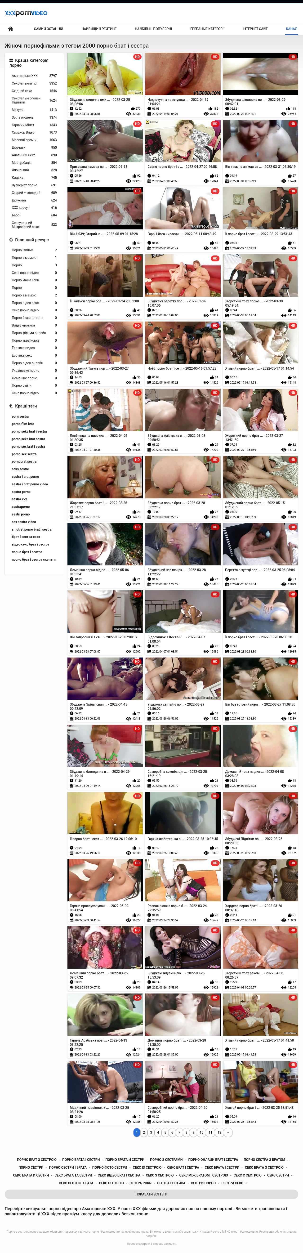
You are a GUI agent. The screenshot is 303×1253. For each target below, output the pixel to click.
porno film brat (23, 424)
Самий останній (48, 29)
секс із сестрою (147, 1167)
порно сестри (30, 1167)
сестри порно (203, 1183)
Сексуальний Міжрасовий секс (34, 225)
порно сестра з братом (264, 1160)
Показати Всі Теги (151, 1194)
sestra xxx (19, 499)
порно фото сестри (109, 1167)
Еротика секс (34, 356)
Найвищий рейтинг (98, 29)
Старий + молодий (34, 193)
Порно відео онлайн (34, 363)
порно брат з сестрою (37, 1160)
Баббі (34, 215)
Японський (34, 170)
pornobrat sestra (24, 461)
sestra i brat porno (25, 477)
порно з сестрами (166, 1160)
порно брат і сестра (27, 552)
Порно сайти (34, 386)
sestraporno (21, 507)
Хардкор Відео (34, 132)
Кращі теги (26, 405)
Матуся (34, 110)
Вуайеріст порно (34, 185)
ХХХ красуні (34, 208)
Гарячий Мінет (34, 125)
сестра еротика (171, 1183)
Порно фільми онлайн (34, 333)
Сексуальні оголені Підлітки (34, 100)
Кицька (34, 178)
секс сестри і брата (76, 1183)
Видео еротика (34, 325)
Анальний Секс (34, 155)
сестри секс (232, 1183)
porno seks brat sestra (28, 439)
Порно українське (34, 341)
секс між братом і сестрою (203, 1175)
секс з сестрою (160, 1175)
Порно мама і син (34, 280)
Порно (34, 265)
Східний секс (34, 91)
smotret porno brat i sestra (32, 529)
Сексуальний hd (34, 83)
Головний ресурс (32, 239)
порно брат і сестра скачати (34, 559)
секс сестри (278, 1175)
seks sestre (20, 469)
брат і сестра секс (26, 537)
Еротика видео (34, 348)
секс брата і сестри (222, 1167)
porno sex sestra (24, 454)
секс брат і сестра (183, 1167)
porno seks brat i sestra (29, 431)
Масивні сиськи (34, 140)
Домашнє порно (34, 378)
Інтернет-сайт (255, 29)
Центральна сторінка (11, 29)
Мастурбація (34, 163)
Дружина (34, 200)
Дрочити (34, 148)
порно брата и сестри (124, 1160)
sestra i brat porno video (30, 484)
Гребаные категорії (207, 29)
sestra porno (21, 492)
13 (219, 1132)
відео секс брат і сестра (30, 544)
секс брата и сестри (31, 1175)
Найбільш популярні (153, 29)
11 (210, 1132)
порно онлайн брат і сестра (213, 1160)
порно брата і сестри (81, 1160)
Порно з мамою (34, 258)
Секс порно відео (34, 273)
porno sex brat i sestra (28, 446)
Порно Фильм (34, 250)
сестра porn (140, 1183)
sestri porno (21, 514)
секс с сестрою (248, 1175)
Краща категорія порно (29, 63)
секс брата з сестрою (264, 1167)
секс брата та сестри (73, 1175)
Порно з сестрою (138, 1243)
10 (201, 1132)
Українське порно (34, 371)
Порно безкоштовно (34, 318)
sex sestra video (24, 522)
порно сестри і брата (68, 1167)
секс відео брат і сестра (119, 1175)
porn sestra (20, 416)
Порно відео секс (34, 303)
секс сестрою (111, 1183)
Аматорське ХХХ (34, 76)
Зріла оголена (34, 118)
